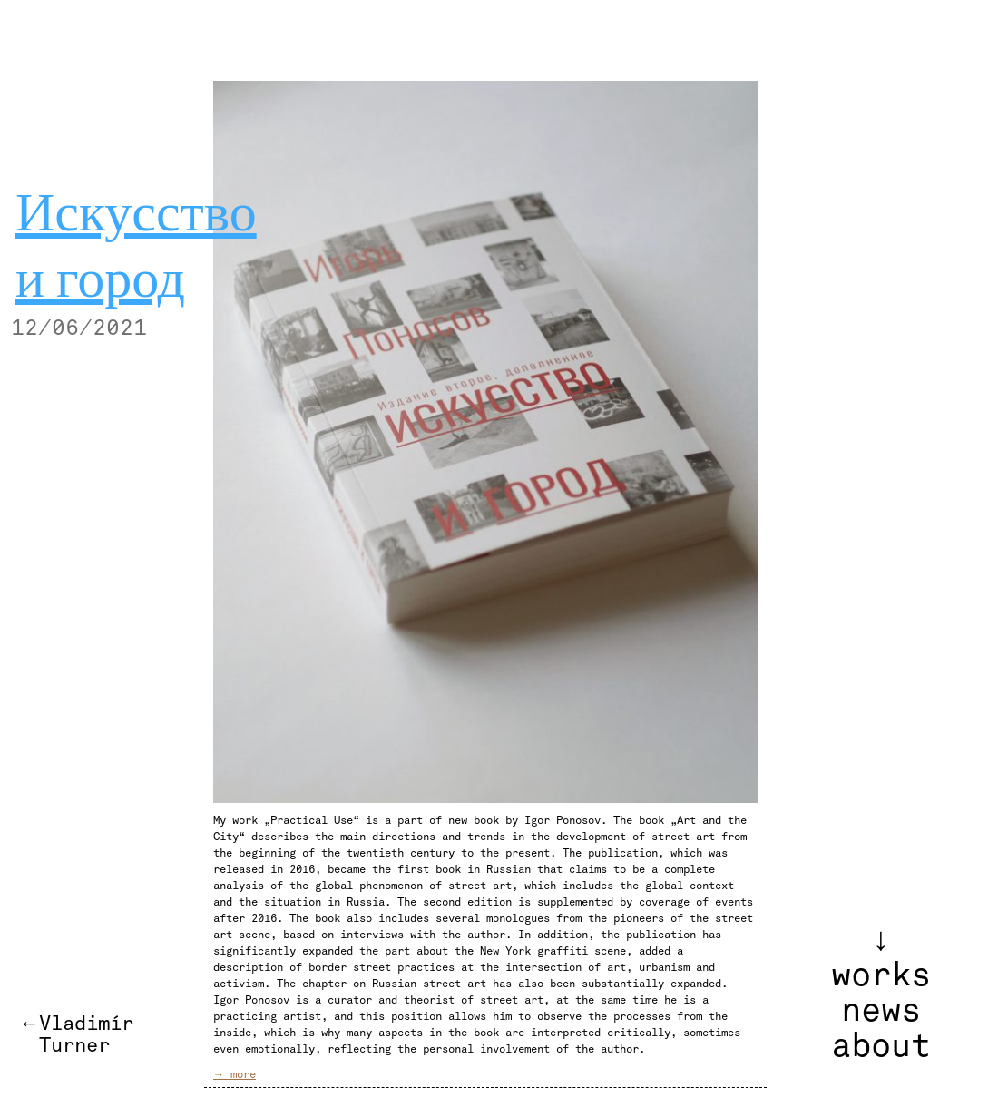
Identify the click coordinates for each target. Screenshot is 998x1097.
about (881, 1046)
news (881, 1010)
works (881, 975)
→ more (234, 1074)
